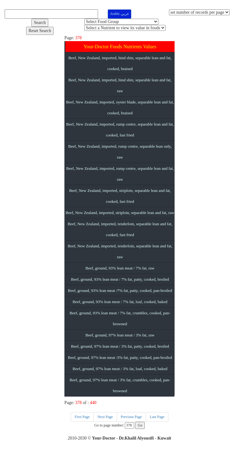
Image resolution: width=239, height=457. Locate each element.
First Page (82, 417)
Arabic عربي (119, 14)
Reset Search (40, 30)
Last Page (157, 417)
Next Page (105, 417)
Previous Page (131, 417)
